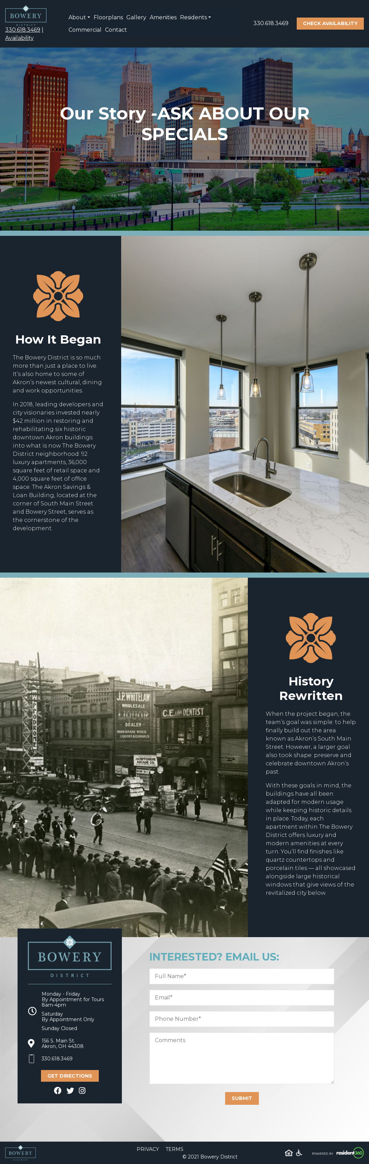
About (77, 17)
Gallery (136, 17)
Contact (116, 30)
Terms (174, 1149)
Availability (19, 38)
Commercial (85, 30)
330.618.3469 (22, 30)
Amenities (163, 17)
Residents (193, 17)
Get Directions (70, 1076)
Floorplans (108, 17)
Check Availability (330, 23)
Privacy (148, 1149)
